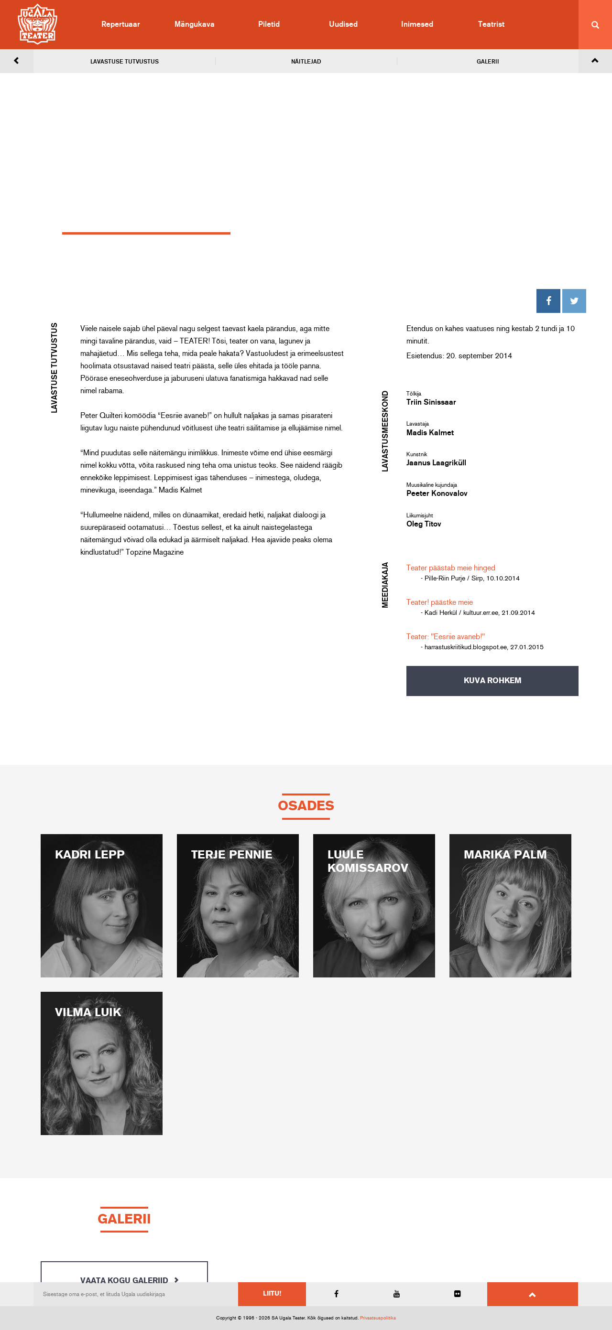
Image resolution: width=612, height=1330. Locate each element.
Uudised (343, 24)
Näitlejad (306, 61)
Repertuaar (120, 24)
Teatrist (491, 24)
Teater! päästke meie (439, 602)
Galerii (488, 61)
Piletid (269, 24)
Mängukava (195, 24)
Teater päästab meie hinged (450, 568)
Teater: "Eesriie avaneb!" (445, 637)
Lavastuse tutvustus (124, 61)
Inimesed (417, 24)
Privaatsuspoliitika (378, 1318)
